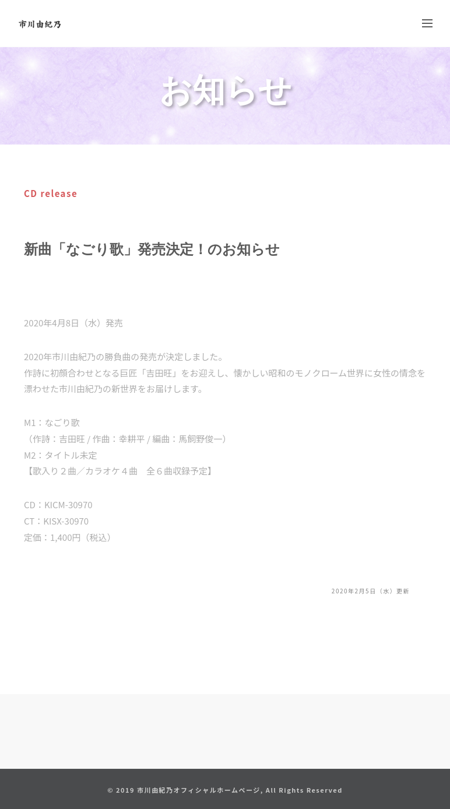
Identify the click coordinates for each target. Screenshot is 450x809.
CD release (51, 193)
